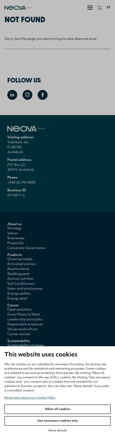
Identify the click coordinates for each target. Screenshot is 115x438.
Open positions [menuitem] (19, 309)
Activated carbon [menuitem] (21, 264)
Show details (57, 430)
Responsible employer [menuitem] (25, 324)
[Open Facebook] (43, 95)
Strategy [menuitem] (14, 228)
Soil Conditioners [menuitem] (21, 284)
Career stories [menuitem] (18, 334)
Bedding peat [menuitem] (18, 274)
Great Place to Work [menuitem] (23, 314)
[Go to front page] (16, 8)
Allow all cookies (57, 409)
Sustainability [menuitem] (18, 341)
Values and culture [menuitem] (22, 329)
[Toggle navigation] (90, 8)
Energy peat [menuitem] (17, 298)
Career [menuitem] (13, 305)
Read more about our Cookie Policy (30, 397)
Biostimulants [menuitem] (18, 269)
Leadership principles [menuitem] (24, 319)
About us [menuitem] (14, 224)
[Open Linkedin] (12, 95)
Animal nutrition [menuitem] (20, 279)
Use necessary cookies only (57, 420)
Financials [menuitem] (15, 243)
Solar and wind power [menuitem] (25, 289)
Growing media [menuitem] (19, 259)
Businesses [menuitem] (15, 238)
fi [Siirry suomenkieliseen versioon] (108, 8)
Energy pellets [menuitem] (18, 293)
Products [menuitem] (14, 255)
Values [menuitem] (12, 233)
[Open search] (100, 7)
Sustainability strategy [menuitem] (25, 345)
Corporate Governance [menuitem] (26, 248)
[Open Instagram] (27, 95)
